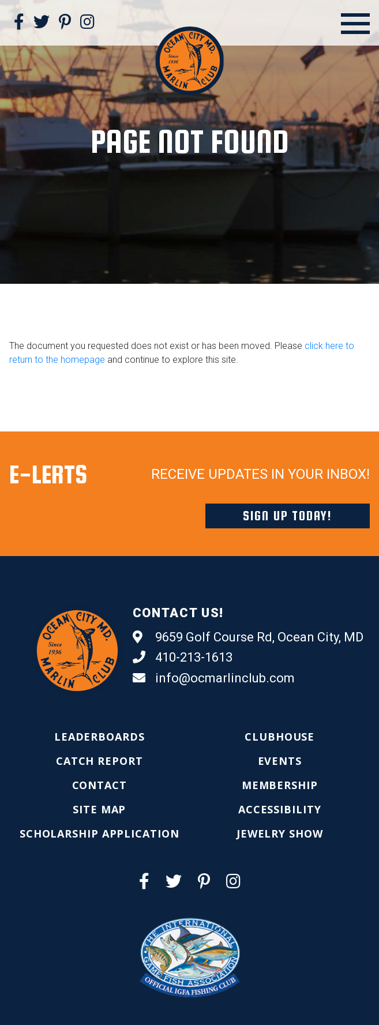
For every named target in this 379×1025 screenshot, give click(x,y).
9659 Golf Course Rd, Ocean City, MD (248, 637)
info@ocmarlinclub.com (214, 678)
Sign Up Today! (287, 515)
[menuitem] (99, 736)
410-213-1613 (182, 657)
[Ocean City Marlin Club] (189, 60)
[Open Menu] (355, 23)
